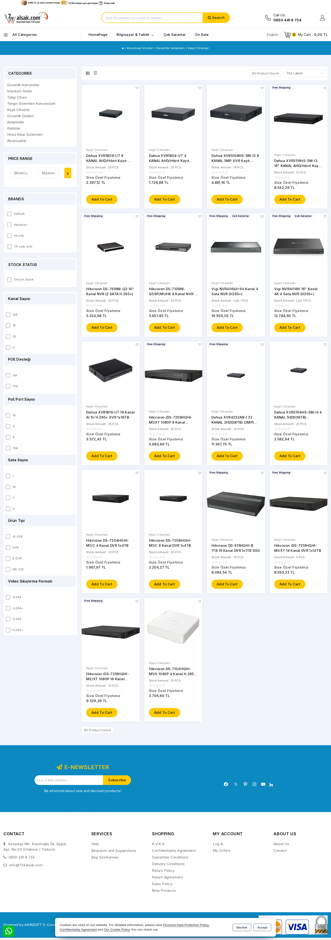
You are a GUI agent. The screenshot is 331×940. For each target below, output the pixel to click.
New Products (164, 893)
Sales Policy (162, 886)
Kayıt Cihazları (97, 150)
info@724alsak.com (26, 867)
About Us (281, 846)
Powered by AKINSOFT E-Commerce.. (35, 927)
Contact (280, 853)
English (272, 34)
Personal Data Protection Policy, (186, 925)
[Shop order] (304, 73)
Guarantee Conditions (170, 859)
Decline (242, 927)
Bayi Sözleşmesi (105, 859)
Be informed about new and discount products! (82, 793)
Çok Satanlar (175, 34)
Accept (262, 927)
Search (218, 17)
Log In (218, 846)
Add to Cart (101, 200)
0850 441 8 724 (22, 859)
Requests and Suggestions (113, 853)
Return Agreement (167, 879)
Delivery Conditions (168, 866)
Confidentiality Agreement (174, 853)
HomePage (97, 34)
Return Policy (163, 873)
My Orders (222, 853)
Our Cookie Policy (117, 929)
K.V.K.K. (159, 846)
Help (95, 846)
